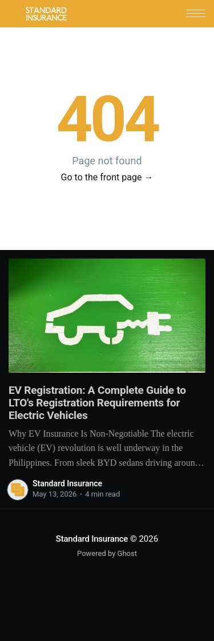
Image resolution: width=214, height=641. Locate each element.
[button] (196, 13)
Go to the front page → (107, 177)
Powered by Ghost (107, 553)
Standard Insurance (67, 483)
